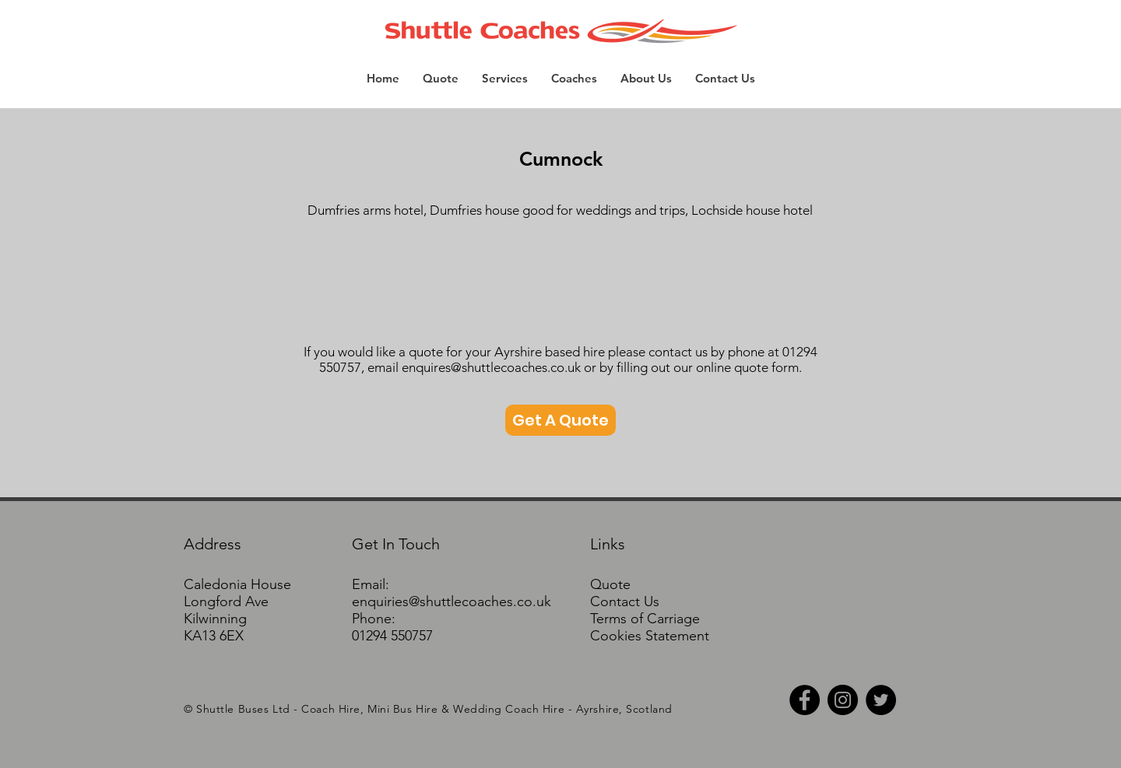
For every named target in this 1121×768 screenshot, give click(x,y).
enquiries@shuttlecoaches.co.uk (451, 601)
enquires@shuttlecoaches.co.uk (491, 367)
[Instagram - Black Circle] (843, 700)
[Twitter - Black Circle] (881, 700)
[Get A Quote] (560, 420)
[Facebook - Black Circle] (804, 700)
